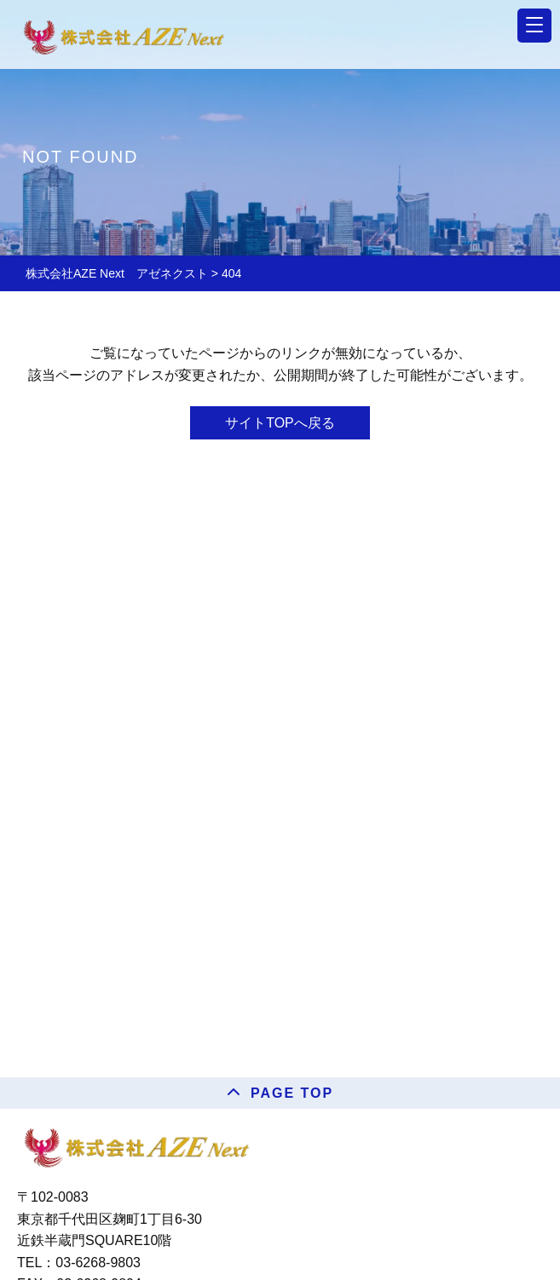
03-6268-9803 (98, 1262)
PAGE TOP (292, 1093)
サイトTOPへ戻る (280, 423)
